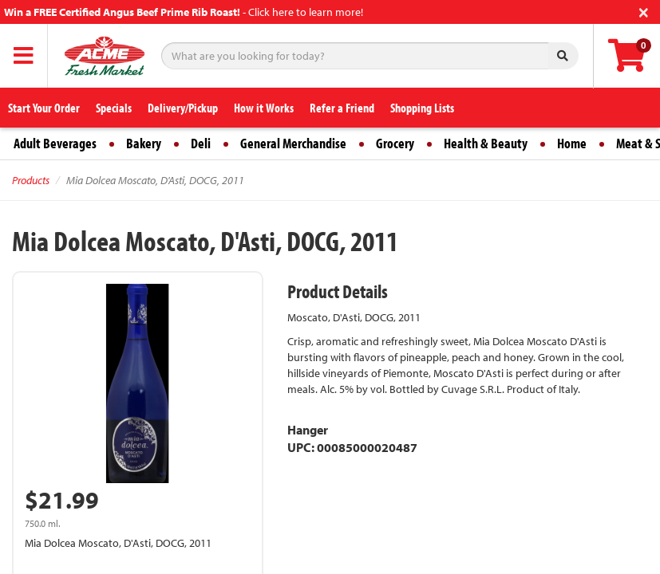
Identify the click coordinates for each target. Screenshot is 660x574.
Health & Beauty (486, 143)
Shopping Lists (422, 108)
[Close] (643, 10)
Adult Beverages (55, 143)
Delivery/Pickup (183, 108)
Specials (114, 108)
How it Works (264, 108)
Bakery (143, 143)
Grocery (395, 143)
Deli (201, 143)
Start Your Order (44, 108)
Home (572, 143)
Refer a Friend (342, 108)
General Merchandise (293, 143)
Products (30, 180)
